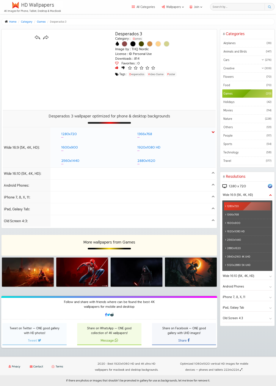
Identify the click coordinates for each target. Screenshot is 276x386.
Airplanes (247, 43)
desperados (136, 74)
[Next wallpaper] (46, 38)
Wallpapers (173, 7)
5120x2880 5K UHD (239, 265)
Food (247, 85)
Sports (247, 144)
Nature (247, 118)
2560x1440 (70, 160)
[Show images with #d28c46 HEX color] (150, 44)
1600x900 (69, 147)
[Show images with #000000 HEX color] (133, 44)
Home (12, 21)
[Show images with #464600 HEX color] (141, 44)
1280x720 (69, 134)
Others (247, 127)
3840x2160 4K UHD (238, 256)
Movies (247, 110)
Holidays (247, 102)
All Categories (145, 7)
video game (155, 74)
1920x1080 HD (148, 147)
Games (137, 39)
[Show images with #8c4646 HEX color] (124, 44)
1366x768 (144, 134)
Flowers (247, 76)
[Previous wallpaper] (37, 38)
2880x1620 (146, 160)
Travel (247, 160)
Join (196, 7)
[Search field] (239, 6)
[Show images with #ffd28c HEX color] (158, 44)
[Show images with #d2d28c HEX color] (166, 44)
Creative (247, 68)
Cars (247, 60)
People (247, 135)
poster (171, 74)
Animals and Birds (247, 51)
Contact (36, 366)
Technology (247, 152)
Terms (57, 366)
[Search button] (269, 6)
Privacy (14, 366)
